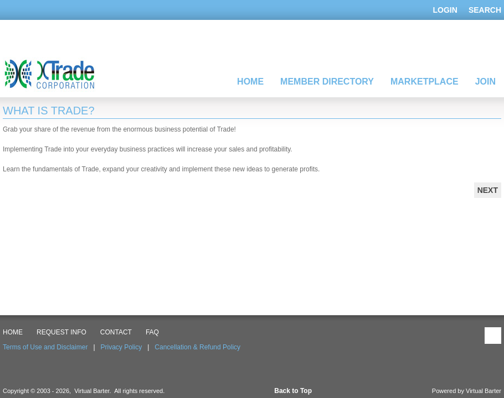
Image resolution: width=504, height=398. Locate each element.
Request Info (61, 332)
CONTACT (116, 332)
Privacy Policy (121, 347)
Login (445, 10)
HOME (13, 332)
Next (487, 190)
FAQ (152, 332)
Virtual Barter (483, 390)
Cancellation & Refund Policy (197, 347)
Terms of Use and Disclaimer (45, 347)
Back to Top (293, 391)
